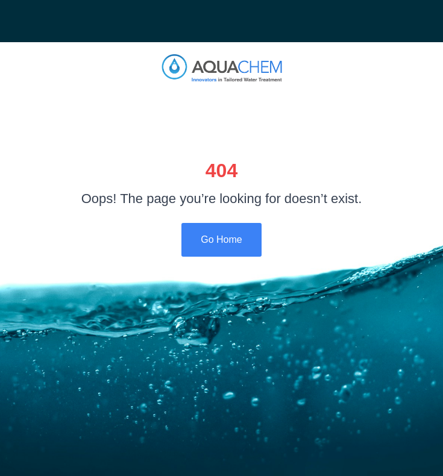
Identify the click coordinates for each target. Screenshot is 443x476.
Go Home (221, 239)
